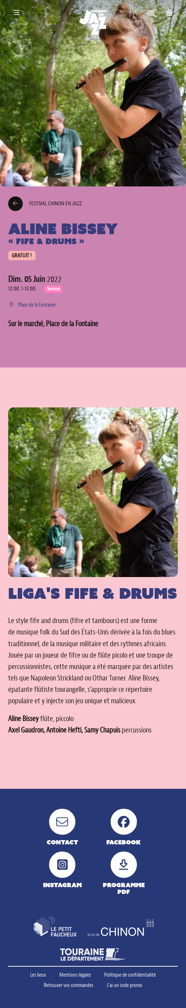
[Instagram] (62, 870)
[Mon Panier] (169, 13)
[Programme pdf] (124, 873)
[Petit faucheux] (55, 926)
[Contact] (62, 827)
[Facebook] (124, 827)
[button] (151, 13)
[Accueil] (93, 22)
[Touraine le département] (93, 954)
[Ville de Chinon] (120, 928)
